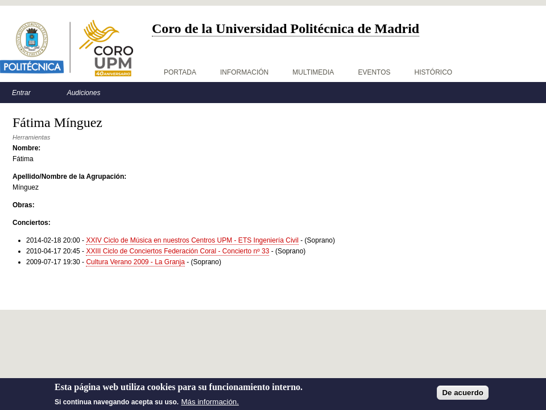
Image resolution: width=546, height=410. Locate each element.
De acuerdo (462, 396)
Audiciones (84, 93)
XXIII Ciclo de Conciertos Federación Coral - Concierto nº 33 (177, 251)
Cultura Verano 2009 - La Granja (135, 262)
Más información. (210, 405)
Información (244, 72)
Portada (180, 72)
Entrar (21, 93)
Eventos (374, 72)
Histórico (434, 72)
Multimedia (313, 72)
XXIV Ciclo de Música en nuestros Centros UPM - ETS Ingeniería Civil (192, 240)
